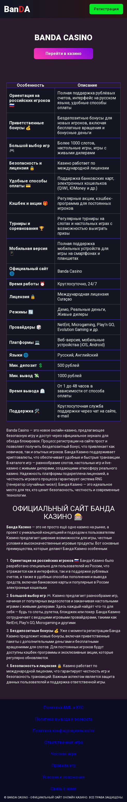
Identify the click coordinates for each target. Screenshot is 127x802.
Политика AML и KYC (63, 707)
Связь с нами (63, 788)
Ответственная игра (63, 742)
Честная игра (63, 753)
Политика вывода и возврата (63, 719)
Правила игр (63, 765)
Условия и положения (63, 777)
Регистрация (106, 9)
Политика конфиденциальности (63, 730)
